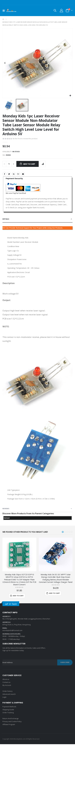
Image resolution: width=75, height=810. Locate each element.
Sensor (7, 518)
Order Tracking (8, 712)
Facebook (4, 174)
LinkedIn (14, 174)
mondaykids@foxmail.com (12, 630)
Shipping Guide (8, 709)
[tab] (37, 219)
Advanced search (9, 694)
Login (4, 697)
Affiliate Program (8, 724)
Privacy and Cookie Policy (12, 721)
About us (5, 679)
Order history (7, 691)
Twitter (9, 174)
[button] (70, 96)
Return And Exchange (10, 718)
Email (23, 174)
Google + (18, 174)
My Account (6, 685)
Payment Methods (9, 706)
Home (3, 19)
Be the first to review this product (25, 138)
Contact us (6, 682)
